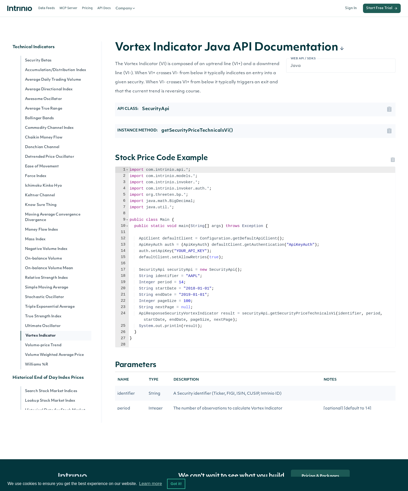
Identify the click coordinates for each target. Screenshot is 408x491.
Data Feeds (46, 8)
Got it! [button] (176, 484)
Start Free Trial (382, 8)
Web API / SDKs (303, 58)
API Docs (104, 8)
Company (126, 8)
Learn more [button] (150, 483)
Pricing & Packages (320, 476)
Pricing (87, 8)
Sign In (351, 8)
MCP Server (68, 8)
